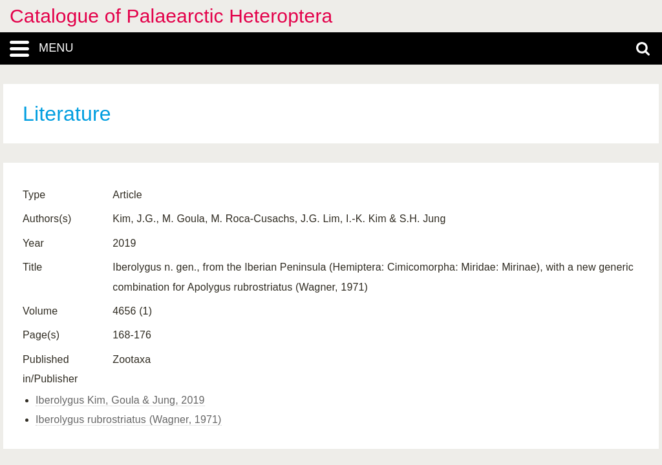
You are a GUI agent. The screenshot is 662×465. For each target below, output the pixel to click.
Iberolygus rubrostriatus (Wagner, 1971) (129, 419)
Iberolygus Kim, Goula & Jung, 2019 (120, 400)
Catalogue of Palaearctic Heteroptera (171, 15)
